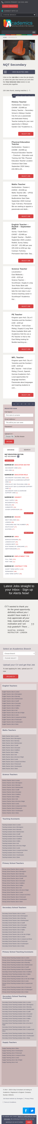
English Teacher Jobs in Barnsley (11, 696)
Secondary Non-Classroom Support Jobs (15, 491)
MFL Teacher (18, 357)
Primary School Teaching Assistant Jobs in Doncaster (16, 969)
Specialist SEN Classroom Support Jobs (18, 487)
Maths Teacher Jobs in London (10, 736)
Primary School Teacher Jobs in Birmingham (14, 871)
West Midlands (12, 520)
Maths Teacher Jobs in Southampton (12, 766)
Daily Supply (11, 500)
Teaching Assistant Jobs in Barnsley (11, 829)
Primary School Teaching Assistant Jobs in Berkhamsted (17, 965)
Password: (9, 426)
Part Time (10, 561)
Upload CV (10, 676)
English (9, 505)
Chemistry (10, 507)
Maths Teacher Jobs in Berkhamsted (12, 743)
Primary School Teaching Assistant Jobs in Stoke (15, 992)
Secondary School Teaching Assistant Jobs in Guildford (17, 972)
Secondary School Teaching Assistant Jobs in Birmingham (17, 1004)
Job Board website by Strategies (13, 1098)
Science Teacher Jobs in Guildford (11, 794)
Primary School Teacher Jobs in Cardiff (12, 878)
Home (5, 37)
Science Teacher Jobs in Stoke (10, 813)
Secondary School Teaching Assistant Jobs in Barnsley (17, 1007)
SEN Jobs (9, 470)
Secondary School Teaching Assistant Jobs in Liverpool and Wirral (18, 1030)
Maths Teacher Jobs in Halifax (10, 752)
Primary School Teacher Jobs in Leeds (12, 892)
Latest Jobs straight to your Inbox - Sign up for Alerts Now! (19, 589)
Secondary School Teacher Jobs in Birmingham (15, 916)
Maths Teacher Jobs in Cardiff (10, 745)
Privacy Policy (29, 1098)
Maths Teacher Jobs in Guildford (11, 750)
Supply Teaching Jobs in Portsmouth (12, 1053)
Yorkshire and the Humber (17, 524)
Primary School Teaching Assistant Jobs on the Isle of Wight (18, 978)
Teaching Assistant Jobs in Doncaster (12, 836)
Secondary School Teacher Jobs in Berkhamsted (15, 920)
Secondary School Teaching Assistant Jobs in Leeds (16, 1027)
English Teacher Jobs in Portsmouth (11, 719)
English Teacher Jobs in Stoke (10, 724)
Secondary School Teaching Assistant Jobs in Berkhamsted (18, 1009)
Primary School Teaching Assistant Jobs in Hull (14, 976)
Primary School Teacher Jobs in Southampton (14, 899)
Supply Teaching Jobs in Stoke (10, 1048)
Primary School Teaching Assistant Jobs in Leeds (15, 981)
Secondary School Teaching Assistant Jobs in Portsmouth (17, 1033)
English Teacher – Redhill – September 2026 (21, 226)
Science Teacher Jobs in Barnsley (11, 785)
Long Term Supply (13, 573)
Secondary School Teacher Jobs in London (13, 913)
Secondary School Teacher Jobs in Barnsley (14, 918)
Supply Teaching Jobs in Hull (10, 1062)
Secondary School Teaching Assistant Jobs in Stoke (16, 1038)
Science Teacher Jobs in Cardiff (10, 789)
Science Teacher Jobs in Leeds (10, 803)
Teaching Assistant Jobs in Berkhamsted (13, 832)
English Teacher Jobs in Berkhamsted (12, 698)
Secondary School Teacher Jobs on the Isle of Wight (16, 934)
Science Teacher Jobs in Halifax (10, 796)
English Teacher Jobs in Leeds (10, 715)
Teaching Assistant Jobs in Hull (10, 843)
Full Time (10, 559)
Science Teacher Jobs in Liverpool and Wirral (14, 806)
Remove (18, 456)
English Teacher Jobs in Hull (9, 710)
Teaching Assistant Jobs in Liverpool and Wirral (14, 850)
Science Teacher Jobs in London (11, 780)
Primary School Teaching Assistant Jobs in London (15, 958)
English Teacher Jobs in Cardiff (10, 701)
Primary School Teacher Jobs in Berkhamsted (14, 876)
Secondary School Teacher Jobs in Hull (12, 932)
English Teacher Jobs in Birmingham (12, 694)
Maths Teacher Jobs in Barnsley (10, 741)
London (9, 522)
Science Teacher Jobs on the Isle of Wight (13, 801)
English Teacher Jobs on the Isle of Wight (13, 712)
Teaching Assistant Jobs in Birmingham (12, 827)
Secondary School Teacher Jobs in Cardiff (13, 923)
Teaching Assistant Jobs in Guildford (12, 838)
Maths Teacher (18, 184)
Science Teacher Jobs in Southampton (12, 810)
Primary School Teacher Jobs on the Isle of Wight (15, 890)
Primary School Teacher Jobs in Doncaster (13, 881)
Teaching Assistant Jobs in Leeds (11, 848)
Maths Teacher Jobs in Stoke (10, 768)
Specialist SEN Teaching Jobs (17, 484)
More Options (29, 513)
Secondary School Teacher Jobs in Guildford (14, 927)
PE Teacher (17, 314)
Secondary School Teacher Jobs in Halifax (13, 929)
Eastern (9, 529)
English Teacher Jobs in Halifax (10, 708)
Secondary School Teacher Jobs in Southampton (15, 943)
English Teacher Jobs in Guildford (11, 705)
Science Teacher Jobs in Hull (10, 799)
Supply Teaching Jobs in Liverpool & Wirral (13, 1055)
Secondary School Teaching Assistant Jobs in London (16, 1002)
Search (27, 450)
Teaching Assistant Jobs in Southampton (13, 855)
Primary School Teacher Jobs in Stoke (12, 901)
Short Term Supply (14, 569)
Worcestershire (13, 539)
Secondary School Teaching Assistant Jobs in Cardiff (16, 1011)
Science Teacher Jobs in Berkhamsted (12, 787)
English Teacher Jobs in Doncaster (11, 703)
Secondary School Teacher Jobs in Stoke (13, 946)
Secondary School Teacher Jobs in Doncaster (14, 925)
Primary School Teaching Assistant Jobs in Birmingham (17, 960)
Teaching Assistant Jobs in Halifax (11, 841)
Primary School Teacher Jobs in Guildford (13, 883)
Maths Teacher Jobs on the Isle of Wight (13, 757)
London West (11, 544)
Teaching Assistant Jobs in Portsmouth (12, 852)
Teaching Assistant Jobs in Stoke (11, 857)
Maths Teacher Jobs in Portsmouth (11, 764)
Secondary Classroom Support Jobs (17, 481)
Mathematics (11, 502)
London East (11, 542)
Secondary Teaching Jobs (17, 477)
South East (11, 527)
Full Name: (9, 412)
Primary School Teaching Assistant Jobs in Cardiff (15, 967)
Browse (10, 450)
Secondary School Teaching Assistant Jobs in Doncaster (17, 1014)
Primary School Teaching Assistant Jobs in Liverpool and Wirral (17, 984)
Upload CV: (9, 434)
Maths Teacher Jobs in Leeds (10, 759)
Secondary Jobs (13, 468)
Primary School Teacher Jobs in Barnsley (13, 874)
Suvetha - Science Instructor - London (17, 631)
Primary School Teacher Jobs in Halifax (12, 885)
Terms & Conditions (10, 1102)
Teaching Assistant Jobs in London (11, 825)
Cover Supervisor (13, 509)
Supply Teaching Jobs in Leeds (10, 1057)
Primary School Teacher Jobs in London (13, 869)
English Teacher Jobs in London (10, 692)
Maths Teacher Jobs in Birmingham (11, 738)
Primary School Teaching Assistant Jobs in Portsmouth (16, 987)
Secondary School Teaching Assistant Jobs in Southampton (18, 1035)
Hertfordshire (12, 549)
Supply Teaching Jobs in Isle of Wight (12, 1060)
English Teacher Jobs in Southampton (12, 722)
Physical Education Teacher (21, 143)
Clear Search (9, 460)
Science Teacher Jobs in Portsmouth (12, 808)
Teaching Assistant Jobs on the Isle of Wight (14, 845)
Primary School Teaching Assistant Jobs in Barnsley (16, 962)
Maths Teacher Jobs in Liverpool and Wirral (13, 761)
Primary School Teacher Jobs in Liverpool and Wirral (16, 894)
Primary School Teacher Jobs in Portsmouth (14, 897)
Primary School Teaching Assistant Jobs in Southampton (17, 989)
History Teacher (19, 102)
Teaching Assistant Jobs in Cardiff (11, 834)
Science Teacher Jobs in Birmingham (12, 783)
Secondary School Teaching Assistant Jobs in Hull (15, 1021)
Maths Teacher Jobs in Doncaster (11, 747)
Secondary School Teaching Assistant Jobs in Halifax (16, 974)
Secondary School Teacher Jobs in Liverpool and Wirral (17, 939)
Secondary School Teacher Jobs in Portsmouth (14, 941)
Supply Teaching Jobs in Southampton (12, 1050)
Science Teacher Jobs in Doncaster (11, 792)
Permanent (11, 571)
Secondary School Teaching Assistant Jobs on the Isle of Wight (17, 1024)
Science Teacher (19, 269)
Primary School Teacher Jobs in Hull (12, 887)
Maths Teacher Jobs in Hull (9, 754)
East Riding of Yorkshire (16, 546)
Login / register (10, 6)
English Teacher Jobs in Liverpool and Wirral (14, 717)
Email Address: (10, 419)
